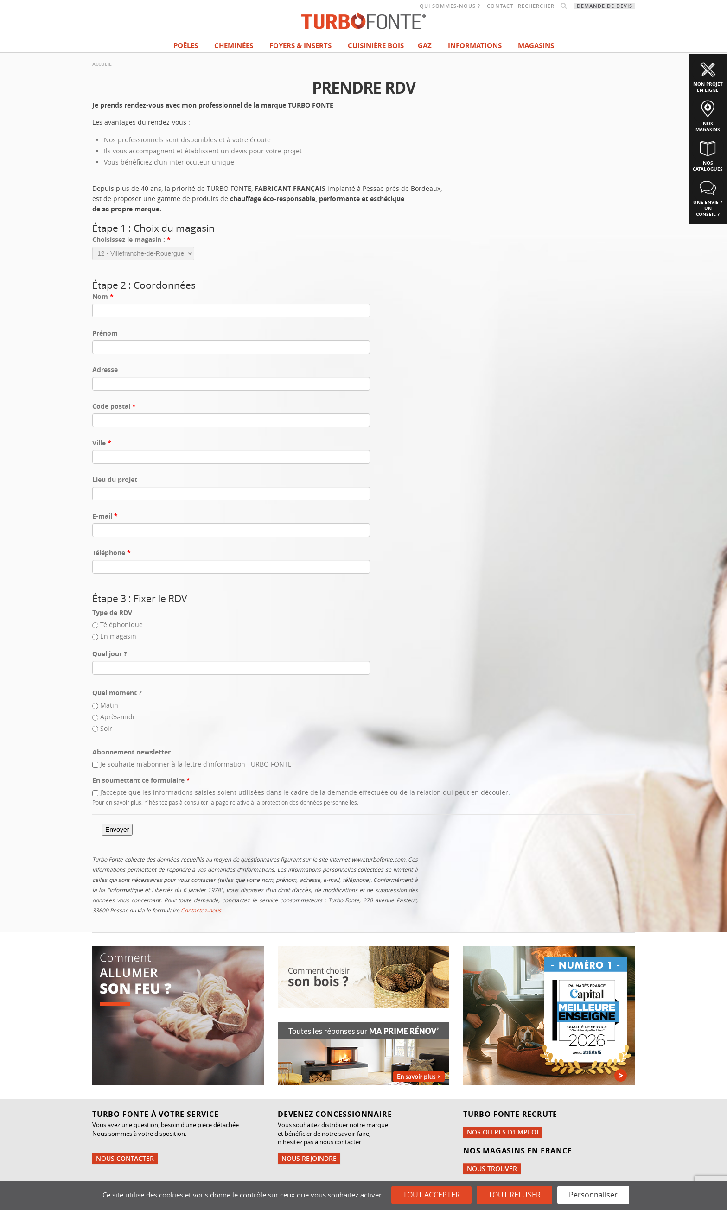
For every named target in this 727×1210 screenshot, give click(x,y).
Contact (500, 6)
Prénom (105, 333)
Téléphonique (121, 624)
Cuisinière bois (376, 46)
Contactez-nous (201, 910)
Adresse (105, 369)
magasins (536, 46)
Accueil (102, 64)
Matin (109, 705)
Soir (106, 728)
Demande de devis (604, 6)
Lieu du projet (114, 479)
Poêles (185, 46)
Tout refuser (514, 1195)
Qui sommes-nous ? (450, 6)
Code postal (114, 406)
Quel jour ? (109, 653)
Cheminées (233, 46)
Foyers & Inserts (300, 46)
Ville (101, 442)
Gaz (425, 46)
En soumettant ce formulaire (141, 780)
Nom (103, 296)
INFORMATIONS (475, 46)
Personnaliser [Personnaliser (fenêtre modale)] (593, 1195)
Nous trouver (492, 1168)
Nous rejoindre (309, 1158)
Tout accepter (431, 1195)
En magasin (118, 636)
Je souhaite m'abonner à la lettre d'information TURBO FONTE (196, 764)
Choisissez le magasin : (131, 239)
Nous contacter (125, 1158)
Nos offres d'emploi (502, 1132)
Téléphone (111, 552)
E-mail (105, 516)
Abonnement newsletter (131, 752)
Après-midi (117, 716)
